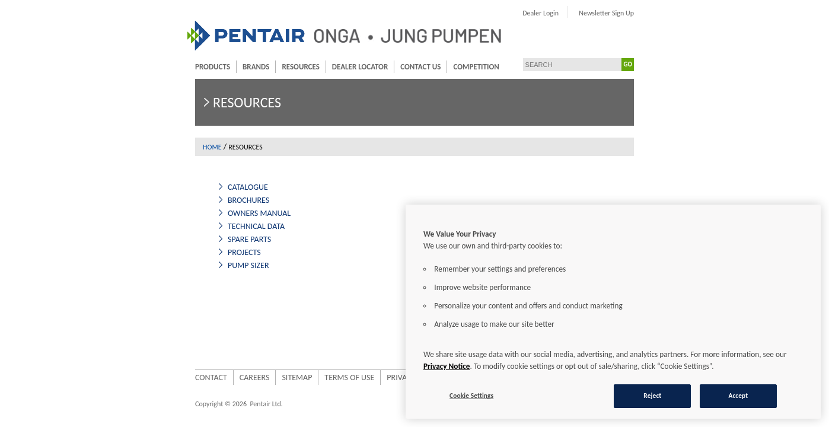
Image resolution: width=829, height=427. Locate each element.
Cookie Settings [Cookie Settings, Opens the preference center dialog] (471, 395)
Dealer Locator (295, 66)
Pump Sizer (183, 265)
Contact (146, 377)
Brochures (183, 200)
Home (147, 147)
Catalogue (182, 187)
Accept (738, 395)
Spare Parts (184, 239)
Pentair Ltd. (200, 404)
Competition (410, 66)
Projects (179, 252)
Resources (235, 66)
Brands (190, 66)
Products (147, 66)
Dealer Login (606, 13)
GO (693, 64)
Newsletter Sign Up (671, 13)
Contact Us (355, 66)
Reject (652, 395)
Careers (189, 377)
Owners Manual (193, 213)
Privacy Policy (348, 377)
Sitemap (231, 377)
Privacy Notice (446, 366)
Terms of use (284, 377)
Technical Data (190, 226)
